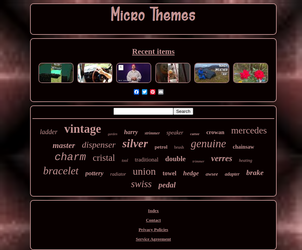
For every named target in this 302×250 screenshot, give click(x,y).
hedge (191, 173)
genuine (208, 144)
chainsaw (243, 147)
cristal (104, 158)
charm (70, 157)
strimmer (152, 133)
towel (169, 173)
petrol (161, 147)
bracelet (61, 171)
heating (245, 160)
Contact (153, 220)
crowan (215, 132)
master (64, 145)
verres (221, 158)
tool (125, 160)
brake (254, 172)
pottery (94, 173)
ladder (48, 131)
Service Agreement (153, 239)
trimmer (198, 161)
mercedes (249, 130)
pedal (167, 185)
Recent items (153, 51)
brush (179, 147)
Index (153, 210)
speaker (175, 132)
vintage (82, 128)
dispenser (99, 145)
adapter (232, 174)
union (144, 171)
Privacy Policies (153, 229)
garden (112, 134)
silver (135, 143)
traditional (146, 159)
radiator (118, 174)
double (175, 159)
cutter (195, 134)
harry (131, 132)
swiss (141, 183)
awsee (212, 174)
